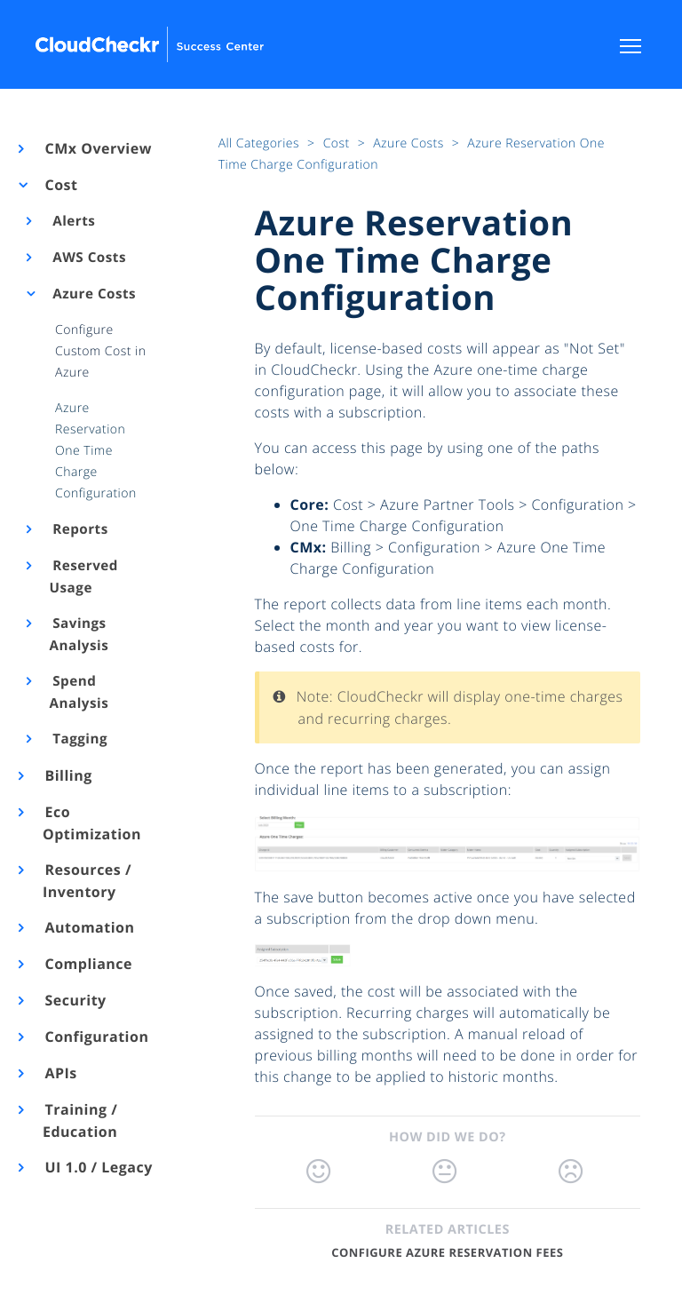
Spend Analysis (79, 692)
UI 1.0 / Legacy (98, 1167)
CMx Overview (97, 148)
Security (75, 1000)
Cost (60, 185)
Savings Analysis (79, 635)
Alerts (73, 221)
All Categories (260, 143)
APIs (60, 1073)
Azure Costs (93, 294)
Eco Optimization (92, 823)
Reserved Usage (84, 577)
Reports (79, 529)
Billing (67, 775)
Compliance (87, 963)
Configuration (95, 1036)
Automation (89, 927)
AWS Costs (88, 257)
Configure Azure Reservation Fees (447, 1252)
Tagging (78, 739)
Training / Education (80, 1120)
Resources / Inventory (87, 881)
